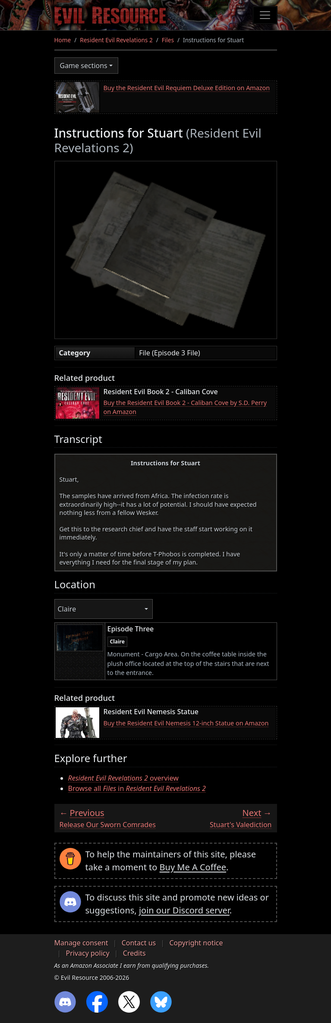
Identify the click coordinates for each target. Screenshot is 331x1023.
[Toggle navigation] (265, 15)
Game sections (83, 65)
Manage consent (81, 943)
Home (62, 40)
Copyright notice (196, 943)
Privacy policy (88, 953)
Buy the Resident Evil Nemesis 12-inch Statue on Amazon (186, 723)
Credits (134, 953)
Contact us (139, 943)
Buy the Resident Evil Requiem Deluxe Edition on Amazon (187, 88)
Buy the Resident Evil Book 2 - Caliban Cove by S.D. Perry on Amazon (185, 407)
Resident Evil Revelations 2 (116, 40)
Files (168, 40)
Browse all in (137, 788)
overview (123, 778)
